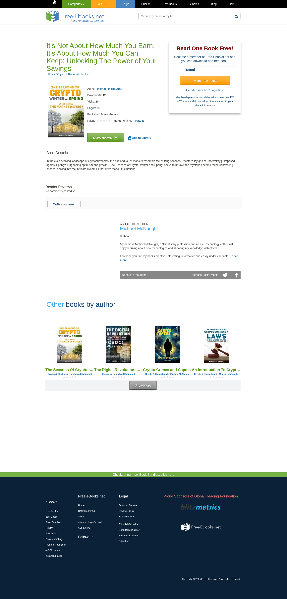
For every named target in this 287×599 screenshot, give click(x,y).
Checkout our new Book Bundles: (143, 474)
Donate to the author (134, 274)
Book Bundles (52, 522)
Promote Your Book (55, 544)
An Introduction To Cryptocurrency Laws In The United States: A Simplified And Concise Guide (216, 370)
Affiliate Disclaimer (129, 535)
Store (81, 516)
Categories (76, 4)
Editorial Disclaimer (129, 530)
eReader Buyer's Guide (90, 522)
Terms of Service (128, 505)
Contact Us (84, 527)
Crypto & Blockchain (58, 374)
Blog (214, 4)
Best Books (170, 4)
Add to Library (139, 138)
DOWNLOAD (105, 137)
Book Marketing (53, 539)
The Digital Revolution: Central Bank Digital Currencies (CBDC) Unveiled (118, 370)
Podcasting (51, 533)
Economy (107, 374)
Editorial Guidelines (129, 524)
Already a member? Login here (205, 90)
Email (190, 69)
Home (81, 505)
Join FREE (103, 4)
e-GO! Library (52, 550)
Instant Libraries (53, 556)
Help (232, 4)
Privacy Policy (126, 511)
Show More (143, 385)
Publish (145, 4)
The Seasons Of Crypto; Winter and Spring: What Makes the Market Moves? (69, 370)
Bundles (194, 4)
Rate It (139, 120)
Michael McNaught (109, 88)
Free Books (51, 511)
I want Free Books (205, 80)
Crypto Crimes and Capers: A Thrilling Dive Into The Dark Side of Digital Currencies (167, 370)
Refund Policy (126, 516)
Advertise (124, 541)
